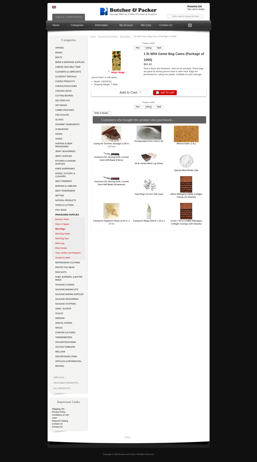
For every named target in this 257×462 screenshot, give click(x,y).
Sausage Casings (64, 285)
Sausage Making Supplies (69, 294)
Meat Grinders (63, 181)
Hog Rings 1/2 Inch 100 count (149, 194)
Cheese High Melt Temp (68, 67)
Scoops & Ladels (62, 258)
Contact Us (165, 25)
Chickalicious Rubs (66, 86)
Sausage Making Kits (66, 289)
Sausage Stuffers (65, 304)
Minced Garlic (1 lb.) (186, 143)
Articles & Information (68, 361)
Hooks (58, 134)
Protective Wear (65, 267)
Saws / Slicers (63, 309)
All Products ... (63, 388)
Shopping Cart (194, 6)
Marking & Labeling (66, 186)
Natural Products (65, 200)
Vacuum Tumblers (65, 347)
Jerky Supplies (63, 156)
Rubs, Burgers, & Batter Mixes (68, 278)
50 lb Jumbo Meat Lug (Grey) (149, 163)
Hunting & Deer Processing (63, 145)
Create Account (73, 17)
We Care (146, 25)
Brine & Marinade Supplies (70, 62)
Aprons (59, 48)
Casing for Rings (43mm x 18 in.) (149, 221)
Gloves (59, 120)
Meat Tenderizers (65, 191)
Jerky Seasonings (65, 151)
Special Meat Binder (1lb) (186, 170)
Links (54, 418)
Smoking (60, 318)
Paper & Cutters (64, 205)
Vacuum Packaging (65, 342)
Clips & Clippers (62, 224)
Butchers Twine (62, 219)
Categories (77, 25)
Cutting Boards (64, 96)
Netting (59, 195)
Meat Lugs (60, 243)
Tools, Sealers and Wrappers (68, 253)
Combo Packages (64, 110)
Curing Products (65, 81)
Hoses (58, 139)
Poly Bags (61, 210)
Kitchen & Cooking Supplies (65, 162)
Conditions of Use (60, 415)
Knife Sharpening (65, 169)
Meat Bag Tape (62, 238)
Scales (59, 313)
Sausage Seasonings (67, 299)
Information (101, 25)
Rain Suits (60, 272)
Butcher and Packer (127, 454)
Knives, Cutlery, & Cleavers (65, 175)
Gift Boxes (61, 105)
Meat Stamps (61, 248)
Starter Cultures (65, 332)
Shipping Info (58, 409)
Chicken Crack (63, 91)
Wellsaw (60, 352)
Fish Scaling (62, 115)
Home (56, 25)
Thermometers (63, 337)
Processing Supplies (108, 36)
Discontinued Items (66, 356)
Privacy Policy (58, 412)
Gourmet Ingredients (67, 124)
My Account (126, 25)
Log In (58, 17)
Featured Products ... (67, 383)
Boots (58, 57)
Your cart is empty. (196, 9)
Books (58, 52)
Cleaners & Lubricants (68, 72)
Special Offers (63, 323)
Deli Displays (62, 100)
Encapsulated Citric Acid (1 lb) (149, 141)
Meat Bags (125, 36)
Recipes (59, 366)
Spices (59, 328)
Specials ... (60, 377)
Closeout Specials (66, 76)
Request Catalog (60, 421)
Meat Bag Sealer (62, 234)
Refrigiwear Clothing (67, 262)
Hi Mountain (61, 129)
